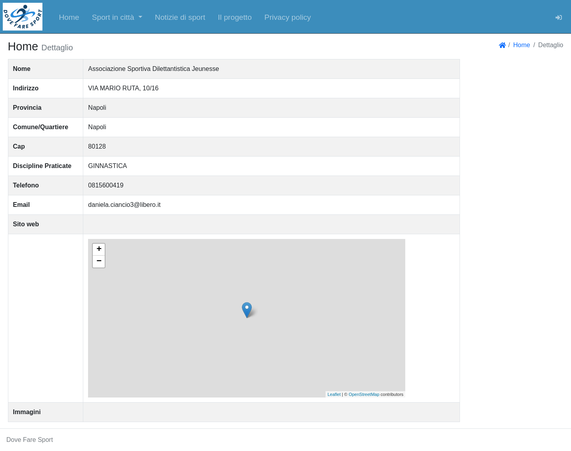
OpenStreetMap (364, 394)
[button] (117, 17)
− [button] (99, 262)
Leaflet (334, 394)
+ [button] (99, 250)
